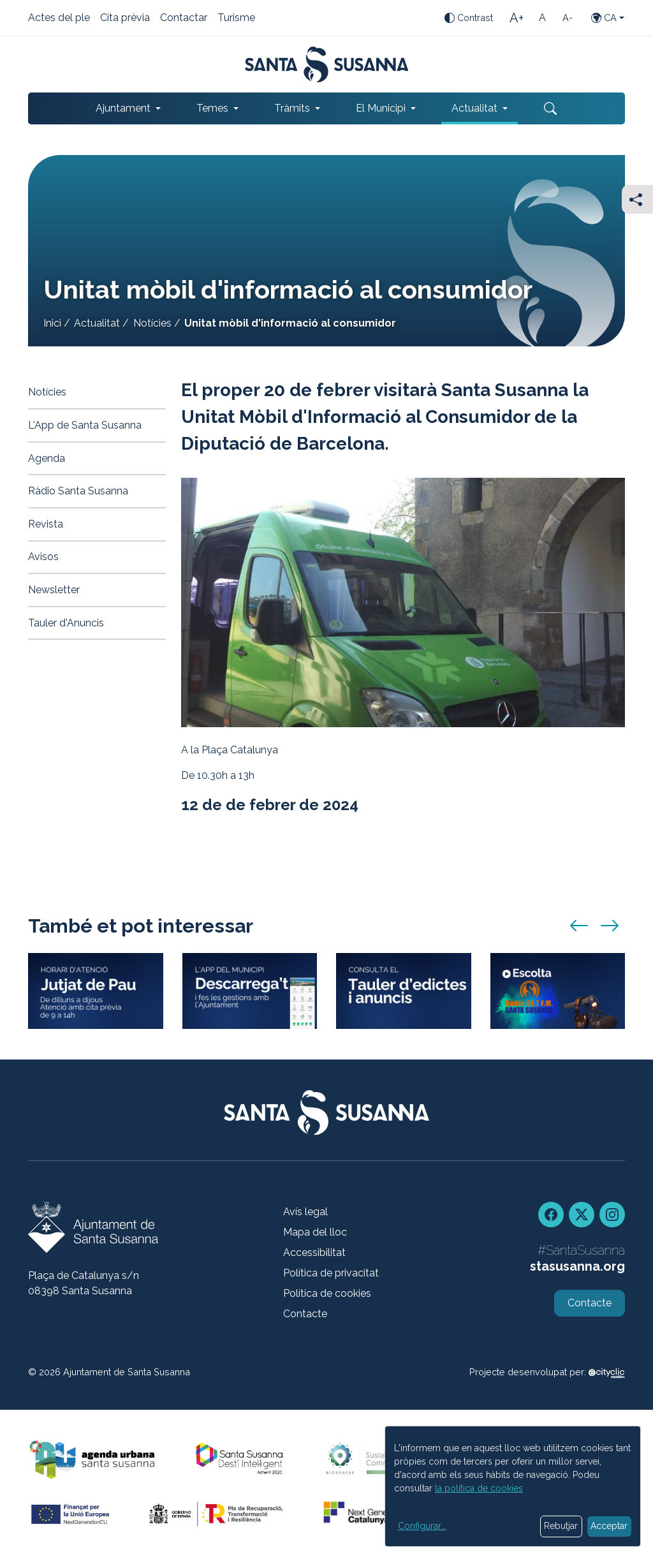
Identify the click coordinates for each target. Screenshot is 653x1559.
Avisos (43, 556)
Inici (52, 323)
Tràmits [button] (292, 108)
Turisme (236, 18)
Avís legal (305, 1212)
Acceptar (609, 1526)
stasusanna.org (577, 1266)
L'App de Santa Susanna (85, 425)
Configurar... (422, 1526)
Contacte (305, 1314)
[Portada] (327, 64)
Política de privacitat (331, 1273)
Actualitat (97, 323)
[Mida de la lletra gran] (516, 18)
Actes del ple (59, 18)
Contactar (183, 18)
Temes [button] (212, 108)
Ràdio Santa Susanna (78, 491)
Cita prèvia (125, 18)
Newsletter (54, 590)
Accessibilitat (314, 1252)
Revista (45, 524)
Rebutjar (561, 1526)
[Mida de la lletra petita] (567, 18)
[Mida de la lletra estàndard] (542, 18)
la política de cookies (479, 1488)
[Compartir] (637, 199)
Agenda (46, 458)
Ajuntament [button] (123, 108)
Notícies (152, 323)
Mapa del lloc (315, 1232)
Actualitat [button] (474, 108)
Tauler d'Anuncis (66, 623)
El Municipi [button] (381, 108)
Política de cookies (327, 1293)
